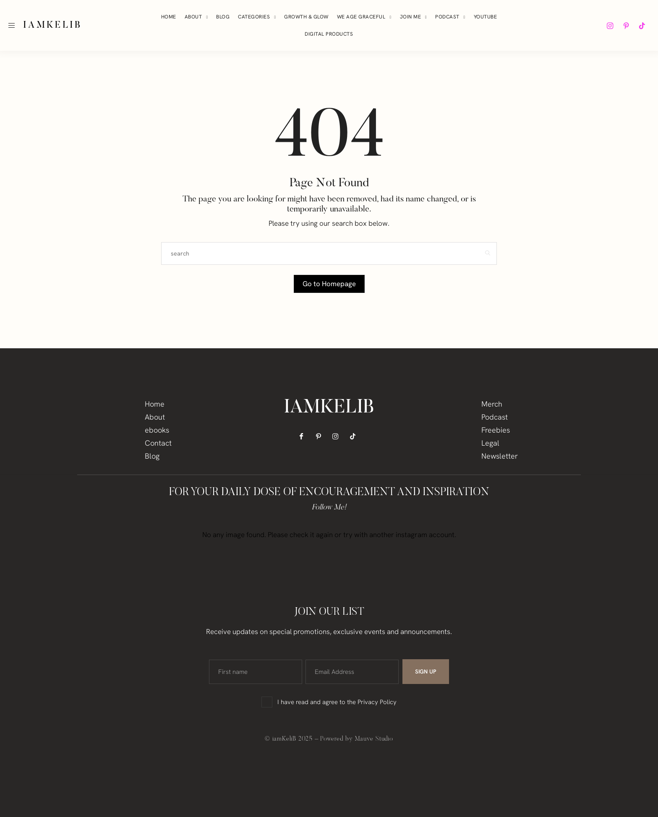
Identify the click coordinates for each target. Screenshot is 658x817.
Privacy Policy (377, 702)
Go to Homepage (329, 283)
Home (168, 16)
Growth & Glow (306, 16)
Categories (254, 16)
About (193, 16)
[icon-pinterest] (626, 25)
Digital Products (329, 34)
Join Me (410, 16)
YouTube (485, 16)
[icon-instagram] (610, 25)
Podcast (447, 16)
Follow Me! (329, 508)
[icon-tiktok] (642, 25)
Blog (223, 16)
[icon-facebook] (304, 436)
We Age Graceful (361, 16)
